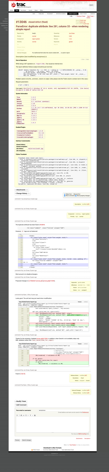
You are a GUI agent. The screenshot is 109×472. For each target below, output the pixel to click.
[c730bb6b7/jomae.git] (35, 292)
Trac (17, 10)
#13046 (21, 22)
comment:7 (18, 346)
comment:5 (18, 288)
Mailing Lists (4, 25)
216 (21, 247)
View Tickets (73, 13)
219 (21, 252)
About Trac (91, 8)
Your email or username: (23, 422)
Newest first (77, 205)
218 (21, 250)
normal (34, 36)
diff (88, 214)
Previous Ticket (81, 16)
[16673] (23, 386)
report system (36, 39)
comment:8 (18, 382)
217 (21, 248)
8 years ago (83, 20)
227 (21, 265)
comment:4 (18, 281)
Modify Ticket (21, 414)
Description (87, 454)
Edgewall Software (12, 0)
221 (21, 255)
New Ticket (83, 13)
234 (21, 276)
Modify (88, 17)
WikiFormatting (82, 449)
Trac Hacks (23, 10)
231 (21, 271)
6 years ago (86, 23)
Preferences (77, 8)
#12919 (42, 235)
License (6, 27)
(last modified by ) (34, 57)
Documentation (4, 23)
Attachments (22, 200)
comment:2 (18, 219)
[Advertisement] (104, 33)
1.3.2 (70, 39)
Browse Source (61, 13)
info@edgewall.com (54, 469)
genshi (71, 41)
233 (21, 275)
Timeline (41, 13)
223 (21, 258)
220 (21, 253)
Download (5, 21)
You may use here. (80, 449)
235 (21, 278)
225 (21, 261)
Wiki (34, 13)
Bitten (41, 10)
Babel (36, 10)
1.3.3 (70, 36)
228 (21, 266)
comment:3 (18, 231)
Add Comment (21, 417)
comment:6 (18, 306)
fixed (44, 22)
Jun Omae (72, 33)
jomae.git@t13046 (48, 292)
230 (21, 270)
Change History (23, 204)
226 (21, 263)
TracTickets (72, 460)
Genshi (30, 10)
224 (21, 260)
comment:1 (18, 209)
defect (38, 22)
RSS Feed (36, 465)
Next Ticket (90, 16)
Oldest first (69, 205)
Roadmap (50, 13)
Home (11, 10)
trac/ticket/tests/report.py (28, 313)
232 (21, 273)
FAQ (7, 30)
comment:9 (18, 397)
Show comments (70, 206)
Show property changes (83, 206)
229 (21, 268)
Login (70, 8)
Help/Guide (84, 8)
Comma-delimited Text (50, 465)
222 (21, 257)
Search (92, 13)
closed (31, 22)
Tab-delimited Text (67, 465)
